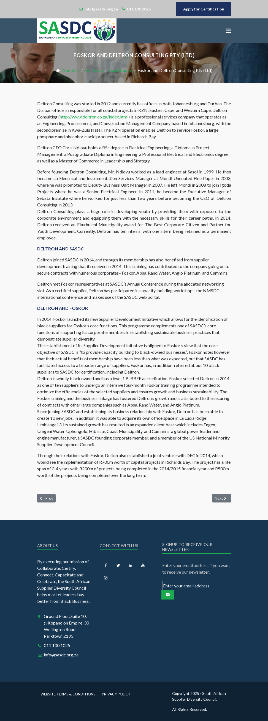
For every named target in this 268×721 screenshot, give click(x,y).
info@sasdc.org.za (61, 654)
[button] (228, 31)
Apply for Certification (203, 9)
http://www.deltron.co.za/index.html (94, 116)
